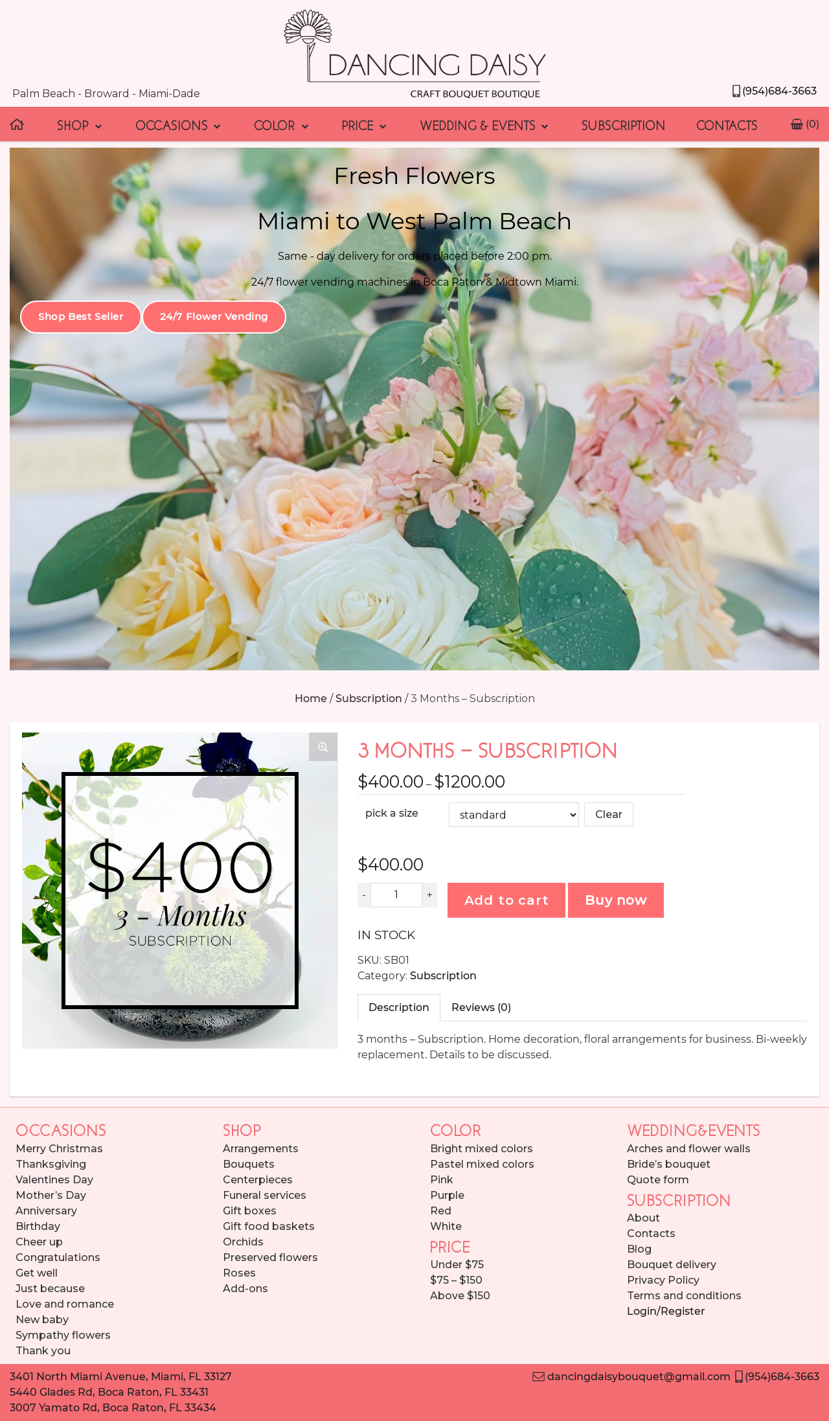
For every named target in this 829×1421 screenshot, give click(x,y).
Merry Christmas (59, 1148)
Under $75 (457, 1264)
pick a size (391, 813)
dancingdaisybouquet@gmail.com (631, 1376)
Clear (608, 814)
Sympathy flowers (63, 1335)
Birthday (38, 1226)
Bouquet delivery (671, 1264)
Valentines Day (54, 1180)
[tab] (399, 1007)
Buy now (616, 900)
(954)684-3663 (774, 91)
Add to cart (506, 900)
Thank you (43, 1351)
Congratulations (58, 1257)
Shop (80, 124)
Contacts (727, 124)
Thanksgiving (51, 1164)
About (643, 1218)
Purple (447, 1195)
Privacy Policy (663, 1280)
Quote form (658, 1180)
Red (440, 1211)
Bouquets (249, 1164)
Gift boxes (250, 1211)
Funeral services (264, 1195)
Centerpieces (258, 1180)
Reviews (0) (481, 1007)
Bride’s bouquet (668, 1164)
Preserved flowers (270, 1257)
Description (399, 1007)
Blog (639, 1249)
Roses (239, 1273)
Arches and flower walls (689, 1148)
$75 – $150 (456, 1280)
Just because (50, 1288)
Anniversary (46, 1211)
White (446, 1226)
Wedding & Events (485, 124)
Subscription (623, 124)
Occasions (179, 124)
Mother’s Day (51, 1195)
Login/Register (666, 1311)
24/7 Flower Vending (214, 316)
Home (311, 698)
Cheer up (39, 1242)
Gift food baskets (269, 1226)
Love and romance (65, 1304)
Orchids (243, 1242)
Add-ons (245, 1288)
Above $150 (460, 1296)
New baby (42, 1319)
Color (282, 124)
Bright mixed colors (481, 1148)
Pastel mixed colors (482, 1164)
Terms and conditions (684, 1296)
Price (365, 124)
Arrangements (261, 1148)
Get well (37, 1273)
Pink (441, 1180)
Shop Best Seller (81, 316)
